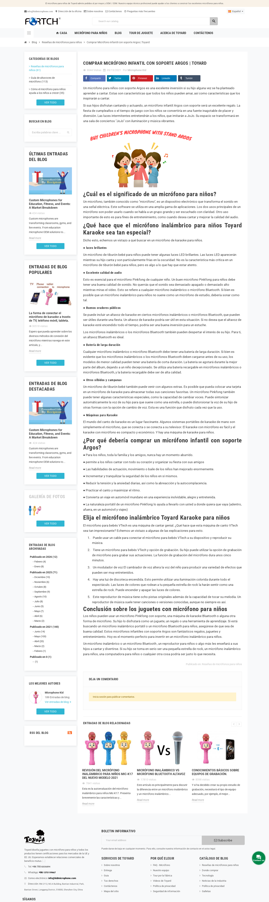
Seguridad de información (166, 891)
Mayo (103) (40, 636)
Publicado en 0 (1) (40, 656)
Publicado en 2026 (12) (43, 556)
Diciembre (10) (42, 577)
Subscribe (223, 840)
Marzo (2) (39, 620)
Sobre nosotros (93, 11)
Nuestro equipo (161, 870)
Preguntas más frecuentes (139, 11)
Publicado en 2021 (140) (44, 626)
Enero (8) (39, 566)
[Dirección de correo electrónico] (151, 840)
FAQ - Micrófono (161, 865)
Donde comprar (210, 870)
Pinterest (142, 78)
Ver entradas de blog (57, 701)
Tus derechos (111, 880)
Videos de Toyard (162, 880)
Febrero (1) (40, 651)
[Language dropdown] (236, 11)
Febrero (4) (40, 561)
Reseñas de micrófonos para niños (222, 664)
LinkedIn (166, 78)
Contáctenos (113, 11)
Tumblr (189, 78)
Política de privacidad (164, 886)
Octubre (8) (40, 586)
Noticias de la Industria (214, 880)
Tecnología (208, 875)
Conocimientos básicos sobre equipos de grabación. (215, 772)
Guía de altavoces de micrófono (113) (42, 79)
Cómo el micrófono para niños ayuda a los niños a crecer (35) (47, 91)
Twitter (117, 78)
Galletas (206, 891)
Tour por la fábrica (162, 875)
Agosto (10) (40, 596)
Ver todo (50, 102)
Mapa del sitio (111, 891)
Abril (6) (38, 616)
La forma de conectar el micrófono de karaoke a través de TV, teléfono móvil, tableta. (49, 316)
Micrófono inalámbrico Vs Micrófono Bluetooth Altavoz (161, 772)
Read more (35, 238)
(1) (36, 661)
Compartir (96, 78)
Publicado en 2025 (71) (43, 572)
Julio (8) (38, 601)
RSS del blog (50, 733)
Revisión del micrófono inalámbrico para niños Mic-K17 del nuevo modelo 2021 (107, 774)
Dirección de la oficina (68, 11)
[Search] (155, 21)
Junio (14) (39, 631)
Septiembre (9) (42, 591)
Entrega (108, 870)
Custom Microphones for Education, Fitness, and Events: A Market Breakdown (50, 203)
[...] (43, 861)
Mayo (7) (39, 611)
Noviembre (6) (41, 582)
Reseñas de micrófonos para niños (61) (46, 68)
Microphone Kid (54, 692)
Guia (106, 875)
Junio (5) (39, 606)
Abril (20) (39, 641)
